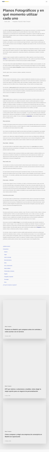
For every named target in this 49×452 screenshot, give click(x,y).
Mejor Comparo (26, 21)
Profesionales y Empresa (9, 271)
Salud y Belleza (7, 268)
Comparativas (5, 249)
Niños (5, 262)
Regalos (5, 273)
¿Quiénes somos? (6, 246)
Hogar (5, 254)
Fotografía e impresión (8, 276)
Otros (5, 282)
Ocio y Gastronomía (8, 265)
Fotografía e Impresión (18, 21)
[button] (46, 1)
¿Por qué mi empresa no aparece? (10, 284)
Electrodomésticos (7, 260)
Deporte (5, 251)
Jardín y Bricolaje (7, 257)
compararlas (29, 116)
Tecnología (6, 279)
